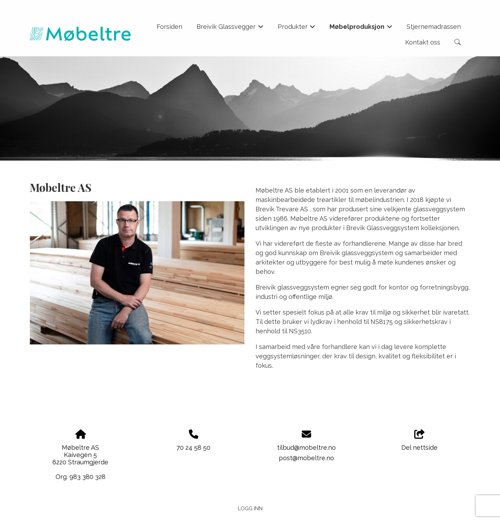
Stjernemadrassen (434, 26)
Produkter (297, 29)
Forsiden (169, 26)
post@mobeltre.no (306, 458)
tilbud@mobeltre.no (306, 447)
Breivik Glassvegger (230, 29)
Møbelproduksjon (361, 29)
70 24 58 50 (193, 447)
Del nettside (419, 440)
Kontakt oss (422, 42)
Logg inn (250, 508)
